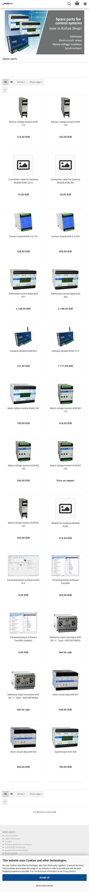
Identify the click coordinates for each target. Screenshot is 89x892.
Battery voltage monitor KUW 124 (65, 123)
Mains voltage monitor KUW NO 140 (23, 467)
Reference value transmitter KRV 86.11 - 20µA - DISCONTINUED (23, 696)
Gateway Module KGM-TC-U (65, 351)
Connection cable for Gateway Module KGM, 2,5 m (23, 181)
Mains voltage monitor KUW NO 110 (65, 410)
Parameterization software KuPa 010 (23, 581)
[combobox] (21, 82)
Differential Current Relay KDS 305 (65, 295)
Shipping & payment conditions (18, 844)
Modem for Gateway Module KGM (65, 525)
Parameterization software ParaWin (65, 581)
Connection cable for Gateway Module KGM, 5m (65, 181)
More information (44, 885)
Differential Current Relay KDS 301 (23, 295)
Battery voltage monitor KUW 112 (23, 123)
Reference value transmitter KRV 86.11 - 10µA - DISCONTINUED (65, 639)
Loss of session (11, 836)
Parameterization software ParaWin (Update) (23, 639)
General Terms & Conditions (16, 850)
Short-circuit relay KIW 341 (66, 694)
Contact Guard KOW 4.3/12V (23, 236)
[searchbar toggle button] (69, 4)
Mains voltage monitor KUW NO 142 (65, 467)
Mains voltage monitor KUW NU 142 (23, 524)
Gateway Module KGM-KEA (23, 351)
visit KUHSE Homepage (15, 847)
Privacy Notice (69, 871)
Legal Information (12, 839)
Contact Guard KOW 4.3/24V (65, 236)
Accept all (44, 877)
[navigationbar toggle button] (85, 4)
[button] (5, 82)
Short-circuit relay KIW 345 (23, 752)
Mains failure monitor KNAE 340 (23, 408)
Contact (8, 841)
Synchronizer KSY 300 (65, 752)
